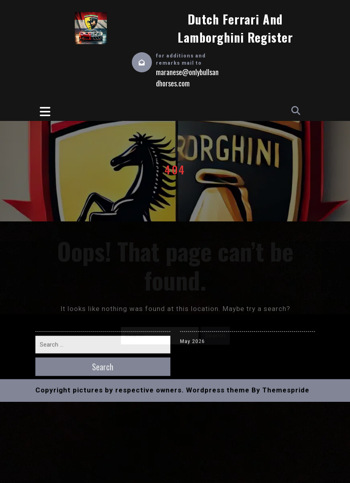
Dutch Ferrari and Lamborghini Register (235, 28)
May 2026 (192, 224)
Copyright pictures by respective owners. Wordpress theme (142, 273)
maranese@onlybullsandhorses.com (187, 77)
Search (215, 335)
